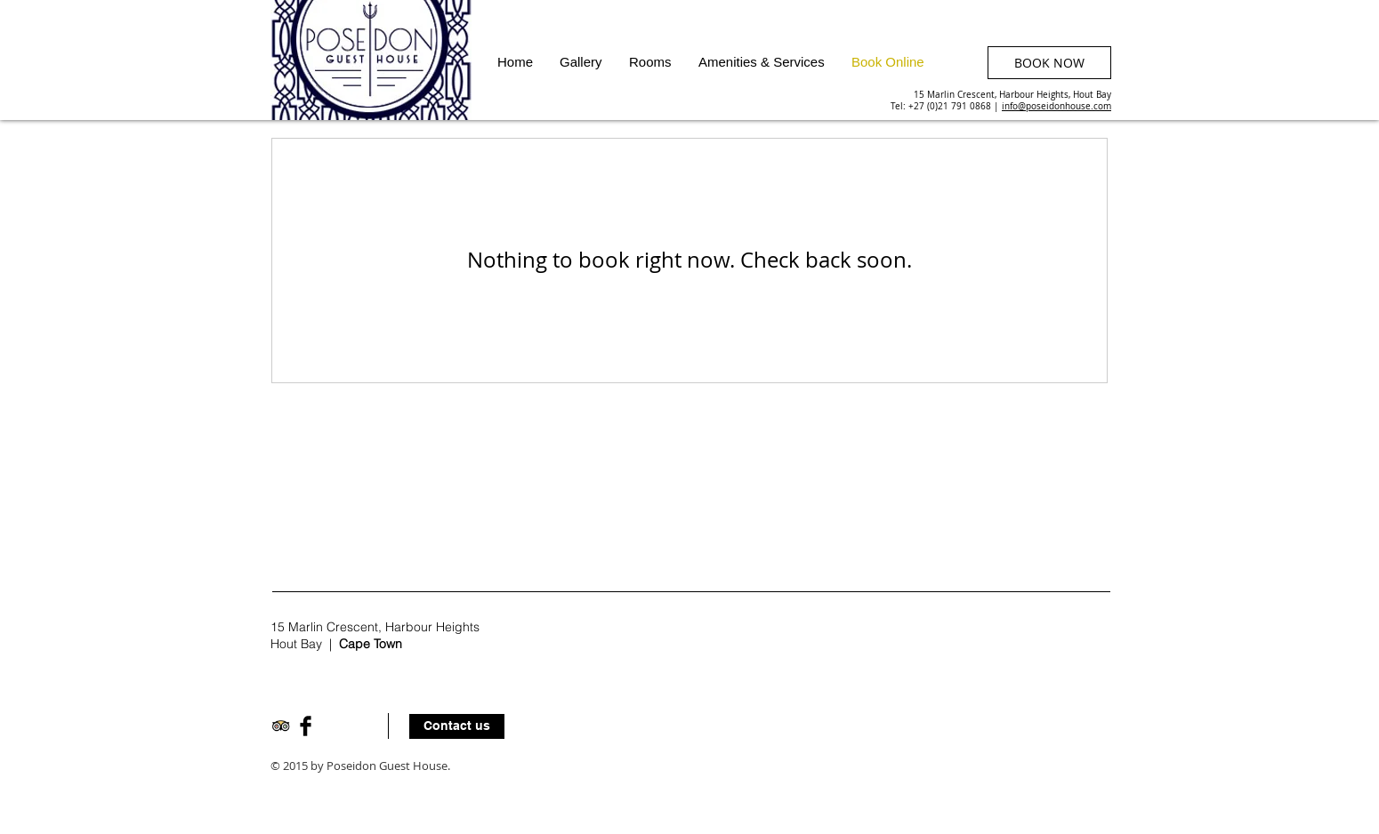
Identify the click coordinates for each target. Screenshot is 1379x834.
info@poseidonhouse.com (1056, 106)
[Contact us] (456, 726)
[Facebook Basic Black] (305, 726)
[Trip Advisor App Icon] (280, 726)
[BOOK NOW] (1049, 62)
